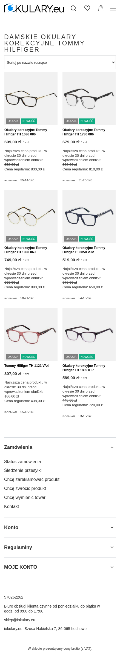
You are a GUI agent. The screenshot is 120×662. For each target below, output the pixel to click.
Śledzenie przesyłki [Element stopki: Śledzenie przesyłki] (23, 470)
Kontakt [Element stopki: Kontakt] (11, 506)
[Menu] (114, 8)
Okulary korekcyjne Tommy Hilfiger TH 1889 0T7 (83, 368)
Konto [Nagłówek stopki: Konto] (11, 527)
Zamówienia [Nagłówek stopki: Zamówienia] (18, 447)
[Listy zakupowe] (87, 8)
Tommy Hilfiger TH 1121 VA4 (26, 366)
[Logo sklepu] (34, 8)
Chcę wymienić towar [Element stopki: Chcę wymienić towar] (24, 497)
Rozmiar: (11, 180)
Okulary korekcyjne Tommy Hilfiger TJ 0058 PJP (83, 250)
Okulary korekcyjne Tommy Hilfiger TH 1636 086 (25, 132)
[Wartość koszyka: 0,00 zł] (101, 8)
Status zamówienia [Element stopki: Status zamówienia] (22, 461)
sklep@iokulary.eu (19, 620)
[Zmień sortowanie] (60, 62)
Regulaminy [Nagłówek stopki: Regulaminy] (18, 547)
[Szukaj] (73, 8)
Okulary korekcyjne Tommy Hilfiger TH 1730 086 (83, 132)
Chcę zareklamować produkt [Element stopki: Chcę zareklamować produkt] (31, 479)
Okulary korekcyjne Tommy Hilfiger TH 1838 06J (25, 250)
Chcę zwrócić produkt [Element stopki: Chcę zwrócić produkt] (25, 488)
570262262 (13, 597)
